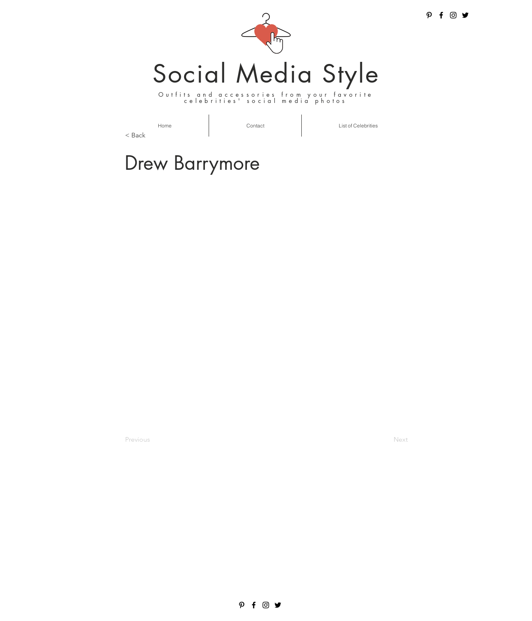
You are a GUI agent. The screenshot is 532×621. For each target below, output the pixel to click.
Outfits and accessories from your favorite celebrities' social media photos (266, 97)
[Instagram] (453, 15)
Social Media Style (266, 73)
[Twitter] (465, 15)
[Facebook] (441, 15)
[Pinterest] (429, 15)
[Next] (387, 439)
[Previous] (152, 439)
